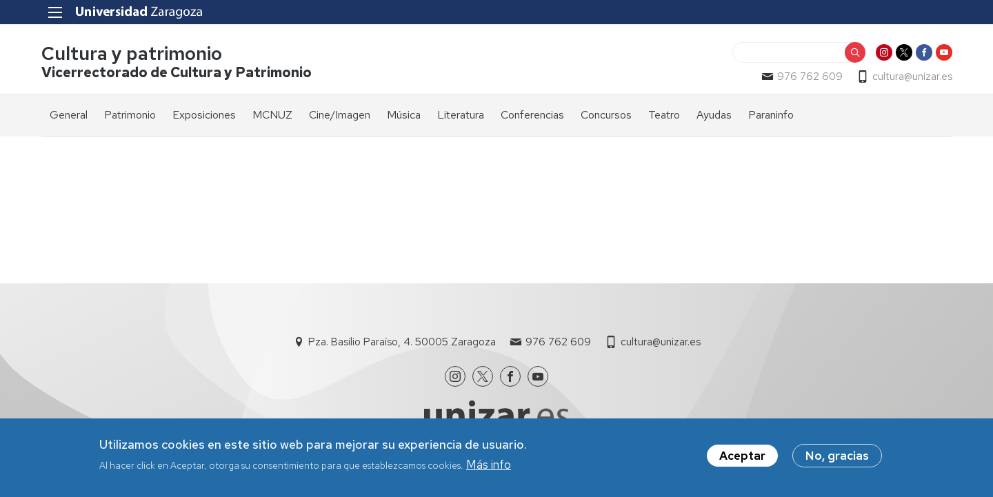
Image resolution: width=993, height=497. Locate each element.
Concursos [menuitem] (606, 115)
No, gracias (837, 456)
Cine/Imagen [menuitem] (339, 115)
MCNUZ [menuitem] (272, 115)
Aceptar (742, 456)
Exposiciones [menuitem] (204, 115)
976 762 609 (809, 76)
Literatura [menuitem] (460, 115)
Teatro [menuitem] (664, 115)
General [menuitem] (69, 115)
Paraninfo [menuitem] (771, 115)
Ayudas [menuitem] (714, 115)
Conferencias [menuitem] (532, 115)
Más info (488, 465)
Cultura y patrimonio (131, 54)
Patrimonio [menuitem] (130, 115)
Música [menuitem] (404, 115)
